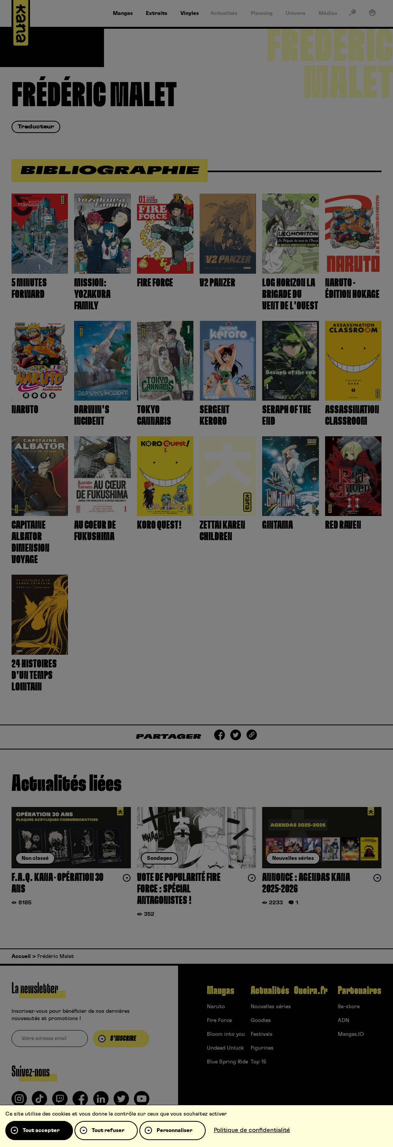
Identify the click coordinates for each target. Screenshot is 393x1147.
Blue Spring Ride (227, 1062)
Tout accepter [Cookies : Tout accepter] (41, 1130)
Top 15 (258, 1062)
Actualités (270, 990)
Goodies (261, 1020)
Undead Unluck (225, 1048)
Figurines (262, 1048)
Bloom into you (226, 1034)
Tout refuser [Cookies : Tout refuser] (108, 1130)
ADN (343, 1020)
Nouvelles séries (271, 1006)
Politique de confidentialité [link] (252, 1130)
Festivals (261, 1034)
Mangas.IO (351, 1034)
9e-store (349, 1006)
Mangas (220, 990)
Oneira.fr (310, 990)
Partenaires (359, 990)
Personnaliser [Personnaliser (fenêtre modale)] (174, 1130)
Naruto (216, 1006)
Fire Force (219, 1020)
